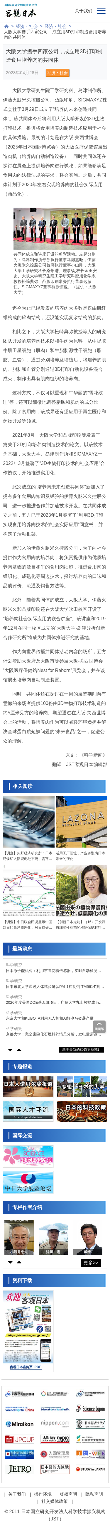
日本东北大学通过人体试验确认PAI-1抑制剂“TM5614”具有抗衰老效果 (55, 986)
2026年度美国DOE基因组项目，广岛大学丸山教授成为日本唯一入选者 (54, 1002)
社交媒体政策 (54, 1501)
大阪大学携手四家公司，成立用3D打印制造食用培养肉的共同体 (55, 34)
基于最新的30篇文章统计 (81, 1050)
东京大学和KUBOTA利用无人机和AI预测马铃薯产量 (50, 1018)
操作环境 (43, 1494)
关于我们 (83, 10)
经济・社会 (27, 26)
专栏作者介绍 (27, 1207)
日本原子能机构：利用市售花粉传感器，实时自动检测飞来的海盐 (53, 970)
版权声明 (68, 1494)
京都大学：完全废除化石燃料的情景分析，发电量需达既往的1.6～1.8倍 (53, 1034)
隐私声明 (94, 1494)
